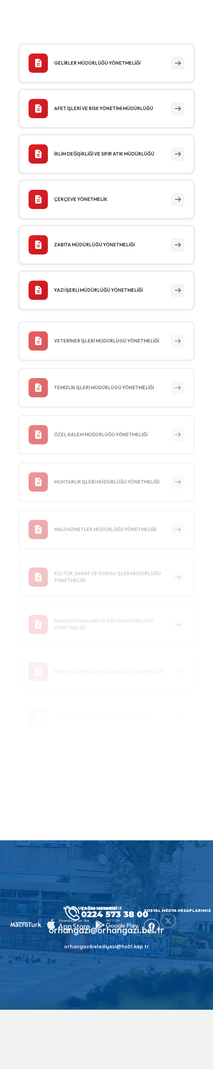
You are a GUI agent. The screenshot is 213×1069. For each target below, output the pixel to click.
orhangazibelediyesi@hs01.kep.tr (106, 942)
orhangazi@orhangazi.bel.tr (106, 925)
